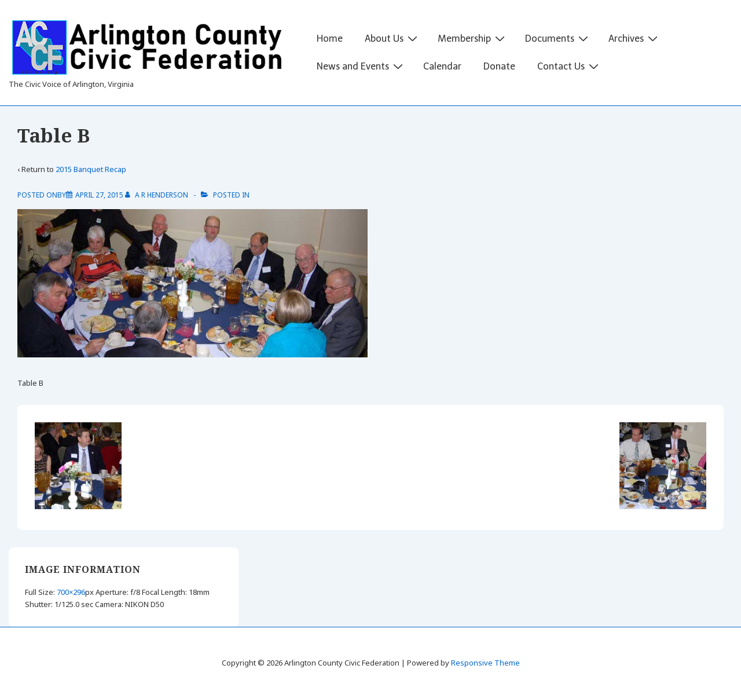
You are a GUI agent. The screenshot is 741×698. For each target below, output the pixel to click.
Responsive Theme (485, 662)
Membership (473, 38)
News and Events (361, 66)
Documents (558, 38)
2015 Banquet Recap (91, 169)
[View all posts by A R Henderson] (157, 195)
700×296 (71, 592)
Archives (634, 38)
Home (330, 38)
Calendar (442, 66)
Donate (499, 66)
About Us (392, 38)
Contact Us (569, 66)
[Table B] (99, 195)
